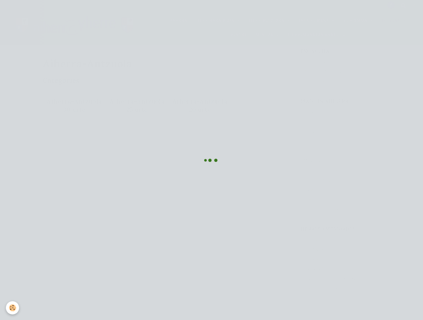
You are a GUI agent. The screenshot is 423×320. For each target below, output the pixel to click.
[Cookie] (12, 307)
